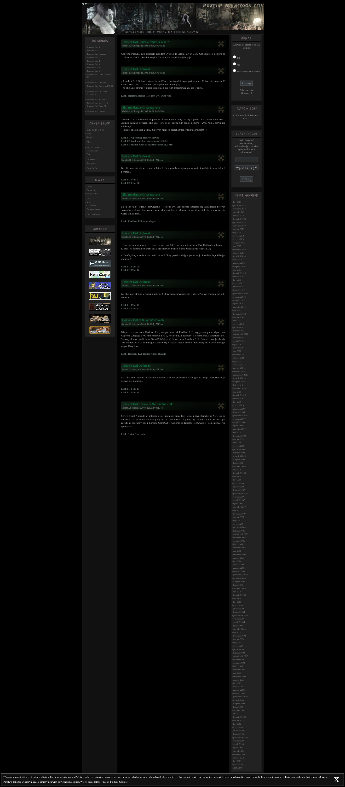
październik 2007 (240, 493)
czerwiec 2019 (239, 226)
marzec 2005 (238, 598)
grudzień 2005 (239, 568)
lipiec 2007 (238, 503)
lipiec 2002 (238, 707)
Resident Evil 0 (93, 47)
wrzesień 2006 (239, 537)
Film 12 (135, 308)
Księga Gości (92, 193)
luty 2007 (237, 520)
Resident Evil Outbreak (96, 82)
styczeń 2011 (238, 365)
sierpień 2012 (239, 300)
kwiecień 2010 (239, 395)
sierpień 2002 (239, 703)
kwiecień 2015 (239, 249)
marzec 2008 (238, 476)
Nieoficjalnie (92, 151)
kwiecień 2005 (239, 595)
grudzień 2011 (239, 327)
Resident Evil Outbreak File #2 (99, 86)
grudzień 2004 (239, 609)
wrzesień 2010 (239, 378)
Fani (88, 154)
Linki (88, 198)
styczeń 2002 (238, 727)
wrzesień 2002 (239, 700)
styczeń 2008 (238, 483)
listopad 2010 (239, 371)
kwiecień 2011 (239, 354)
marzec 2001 (238, 758)
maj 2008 (237, 470)
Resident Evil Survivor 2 (97, 103)
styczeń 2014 (238, 259)
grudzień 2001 (239, 730)
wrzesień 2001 (239, 741)
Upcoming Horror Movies (145, 137)
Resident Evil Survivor (96, 99)
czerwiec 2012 (239, 307)
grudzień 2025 (239, 205)
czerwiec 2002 (239, 710)
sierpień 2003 (239, 663)
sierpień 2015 (239, 243)
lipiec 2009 (238, 425)
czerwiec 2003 (239, 669)
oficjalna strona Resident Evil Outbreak (149, 95)
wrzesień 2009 (239, 419)
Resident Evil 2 (93, 61)
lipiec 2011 (238, 344)
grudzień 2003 (239, 649)
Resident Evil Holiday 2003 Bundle (147, 354)
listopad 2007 (239, 490)
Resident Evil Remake (96, 54)
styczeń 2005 (238, 605)
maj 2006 (237, 551)
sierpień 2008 (239, 459)
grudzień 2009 (239, 409)
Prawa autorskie (93, 209)
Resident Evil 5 (93, 71)
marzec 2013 (238, 276)
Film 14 (135, 392)
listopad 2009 (239, 412)
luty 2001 (237, 761)
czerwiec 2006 (239, 547)
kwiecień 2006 (239, 554)
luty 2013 (237, 280)
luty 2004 (237, 642)
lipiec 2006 (238, 544)
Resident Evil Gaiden (95, 111)
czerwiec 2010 (239, 388)
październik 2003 (240, 656)
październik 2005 (240, 574)
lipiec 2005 (238, 585)
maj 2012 (237, 310)
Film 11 (135, 305)
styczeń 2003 (238, 686)
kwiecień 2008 (239, 473)
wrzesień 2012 (239, 297)
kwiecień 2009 (239, 436)
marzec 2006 (238, 558)
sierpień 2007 (239, 500)
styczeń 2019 (238, 236)
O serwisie (91, 205)
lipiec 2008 (238, 463)
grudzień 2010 (239, 368)
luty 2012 (237, 320)
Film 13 (135, 389)
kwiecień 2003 (239, 676)
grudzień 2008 (239, 449)
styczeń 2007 (238, 524)
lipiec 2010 (238, 385)
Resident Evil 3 (93, 64)
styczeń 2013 (238, 283)
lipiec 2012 (238, 303)
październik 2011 (240, 334)
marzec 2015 (238, 253)
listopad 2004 (239, 612)
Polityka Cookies (93, 214)
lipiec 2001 (238, 747)
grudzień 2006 (239, 527)
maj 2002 (237, 713)
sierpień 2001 (239, 744)
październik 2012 (240, 293)
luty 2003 (237, 683)
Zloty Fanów (92, 168)
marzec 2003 (238, 680)
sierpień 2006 (239, 541)
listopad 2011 (239, 331)
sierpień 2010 (239, 381)
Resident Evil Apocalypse (141, 221)
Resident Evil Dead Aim (97, 106)
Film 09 (135, 266)
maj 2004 (237, 632)
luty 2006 (237, 561)
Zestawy (90, 137)
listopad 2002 (239, 693)
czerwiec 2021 (239, 212)
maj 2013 (237, 270)
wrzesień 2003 (239, 659)
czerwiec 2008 (239, 466)
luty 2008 (237, 480)
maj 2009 (237, 432)
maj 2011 (237, 351)
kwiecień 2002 (239, 717)
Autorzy (90, 202)
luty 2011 (237, 361)
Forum (151, 32)
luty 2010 (237, 402)
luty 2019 (237, 232)
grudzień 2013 (239, 263)
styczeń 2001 (238, 764)
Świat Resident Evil (95, 130)
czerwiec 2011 (239, 348)
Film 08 (135, 183)
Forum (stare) (92, 190)
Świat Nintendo (136, 434)
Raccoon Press (92, 147)
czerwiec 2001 (239, 751)
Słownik (192, 32)
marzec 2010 (238, 398)
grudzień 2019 (239, 222)
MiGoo (161, 46)
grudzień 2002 (239, 690)
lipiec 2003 (238, 666)
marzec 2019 (238, 229)
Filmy (89, 142)
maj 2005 (237, 591)
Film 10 (135, 270)
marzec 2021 (238, 215)
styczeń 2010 (238, 405)
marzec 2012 (238, 317)
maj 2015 (237, 246)
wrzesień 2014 (239, 256)
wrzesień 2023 (239, 209)
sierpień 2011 (239, 341)
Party (88, 133)
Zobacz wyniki (246, 90)
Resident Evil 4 (93, 67)
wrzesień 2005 (239, 578)
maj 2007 (237, 510)
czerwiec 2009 (239, 429)
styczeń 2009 (238, 446)
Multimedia (164, 32)
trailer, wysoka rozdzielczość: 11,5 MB (151, 144)
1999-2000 (237, 768)
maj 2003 (237, 673)
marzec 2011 (238, 358)
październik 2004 (240, 615)
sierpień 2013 (239, 266)
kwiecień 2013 (239, 273)
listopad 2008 (239, 452)
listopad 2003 (239, 653)
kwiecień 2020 (239, 219)
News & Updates (135, 32)
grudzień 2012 (239, 286)
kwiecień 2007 (239, 514)
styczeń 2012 (238, 324)
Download (91, 163)
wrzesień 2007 (239, 497)
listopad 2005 (239, 571)
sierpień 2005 (239, 581)
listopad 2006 (239, 531)
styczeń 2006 (238, 564)
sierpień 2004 (239, 622)
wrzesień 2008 (239, 456)
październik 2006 (240, 534)
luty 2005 (237, 602)
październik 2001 (240, 737)
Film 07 (135, 179)
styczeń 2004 (238, 646)
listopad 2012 (239, 290)
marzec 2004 (238, 639)
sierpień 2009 (239, 422)
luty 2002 (237, 724)
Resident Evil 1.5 (93, 57)
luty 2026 (237, 202)
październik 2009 (240, 415)
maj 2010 (237, 392)
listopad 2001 (239, 734)
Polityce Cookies (119, 782)
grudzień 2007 (239, 487)
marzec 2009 (238, 439)
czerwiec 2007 (239, 507)
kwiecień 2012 (239, 314)
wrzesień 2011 (239, 337)
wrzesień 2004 (239, 619)
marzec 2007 (238, 517)
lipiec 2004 (238, 626)
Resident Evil (92, 50)
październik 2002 (240, 696)
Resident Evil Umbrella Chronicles (96, 92)
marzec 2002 (238, 720)
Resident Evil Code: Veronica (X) (99, 75)
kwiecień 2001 (239, 754)
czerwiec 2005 (239, 588)
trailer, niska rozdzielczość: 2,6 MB (150, 141)
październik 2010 (240, 375)
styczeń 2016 (238, 239)
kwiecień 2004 (239, 636)
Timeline (179, 32)
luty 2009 (237, 442)
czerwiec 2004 (239, 629)
